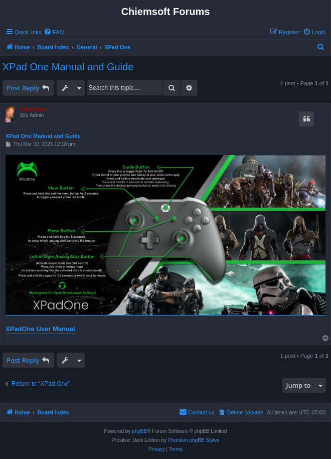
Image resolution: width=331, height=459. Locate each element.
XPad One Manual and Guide (68, 66)
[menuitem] (54, 32)
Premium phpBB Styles (194, 440)
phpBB (139, 431)
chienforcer (33, 109)
